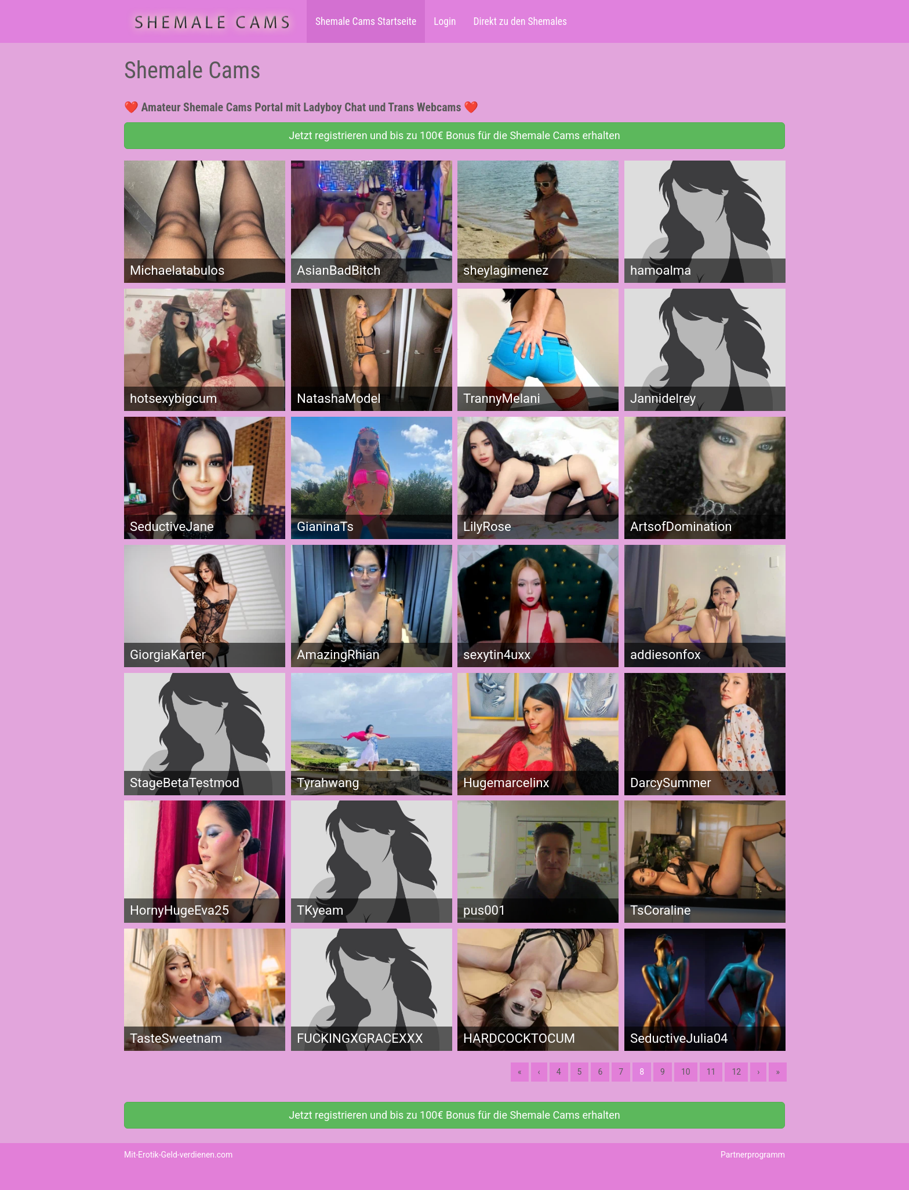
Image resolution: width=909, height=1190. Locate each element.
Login (445, 21)
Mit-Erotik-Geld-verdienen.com (178, 1154)
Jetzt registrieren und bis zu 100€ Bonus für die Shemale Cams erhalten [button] (454, 135)
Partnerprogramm (753, 1154)
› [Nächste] (758, 1071)
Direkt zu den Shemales (519, 21)
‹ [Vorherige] (539, 1071)
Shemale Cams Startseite (365, 21)
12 (736, 1071)
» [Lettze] (778, 1071)
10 (685, 1071)
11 (711, 1071)
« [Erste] (520, 1071)
